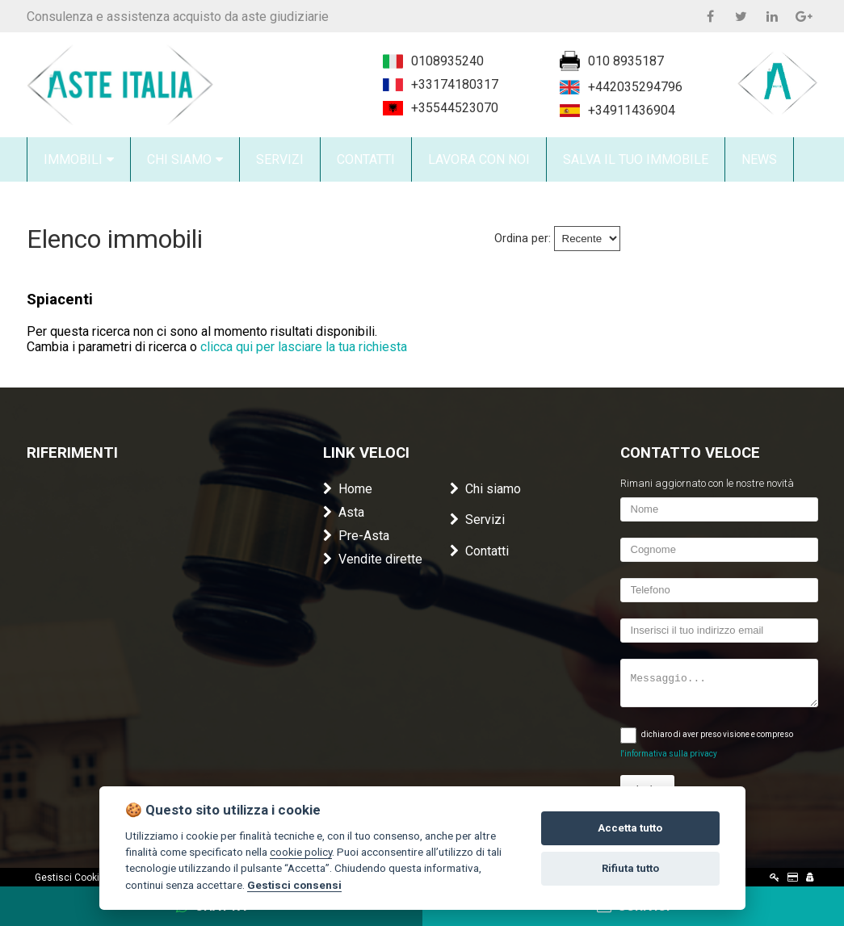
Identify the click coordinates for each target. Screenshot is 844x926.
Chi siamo (485, 489)
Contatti (479, 551)
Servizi (477, 519)
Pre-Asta (356, 535)
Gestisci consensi (294, 884)
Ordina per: (522, 238)
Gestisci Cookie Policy (84, 877)
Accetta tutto (630, 828)
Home (347, 489)
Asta (343, 512)
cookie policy (301, 851)
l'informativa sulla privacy (668, 753)
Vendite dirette (372, 559)
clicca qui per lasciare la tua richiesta (303, 346)
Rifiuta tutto (630, 868)
